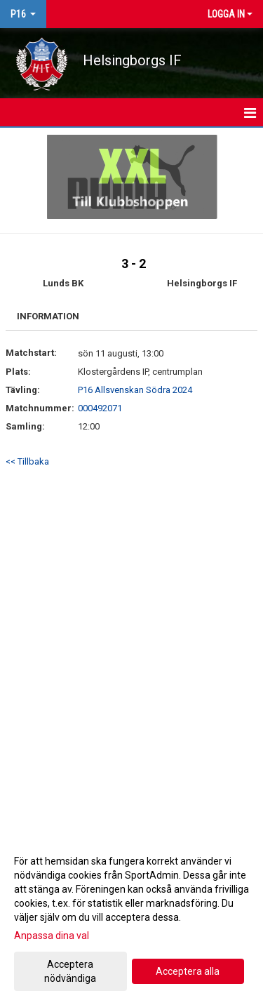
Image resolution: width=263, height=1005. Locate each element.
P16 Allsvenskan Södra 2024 (135, 390)
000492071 (100, 408)
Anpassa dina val (51, 935)
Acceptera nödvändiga (70, 971)
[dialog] (131, 919)
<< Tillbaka (27, 461)
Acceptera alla (188, 971)
